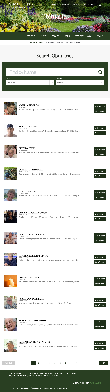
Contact (76, 5)
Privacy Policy (59, 388)
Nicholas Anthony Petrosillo (34, 320)
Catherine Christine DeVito (33, 256)
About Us (54, 5)
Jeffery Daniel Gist (28, 191)
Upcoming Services (73, 42)
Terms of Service (46, 388)
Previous (8, 363)
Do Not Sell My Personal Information (24, 388)
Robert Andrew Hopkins (31, 299)
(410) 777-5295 (88, 5)
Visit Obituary (100, 105)
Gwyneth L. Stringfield (31, 170)
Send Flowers (100, 110)
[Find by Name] (51, 72)
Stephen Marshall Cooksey (33, 213)
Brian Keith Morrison (30, 277)
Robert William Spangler (32, 234)
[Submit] (100, 72)
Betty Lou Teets (27, 148)
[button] (100, 4)
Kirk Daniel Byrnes (29, 127)
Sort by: (9, 78)
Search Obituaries (36, 42)
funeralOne (95, 383)
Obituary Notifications (54, 42)
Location (65, 5)
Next (103, 363)
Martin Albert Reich (29, 105)
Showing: (59, 78)
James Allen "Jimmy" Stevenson (34, 342)
